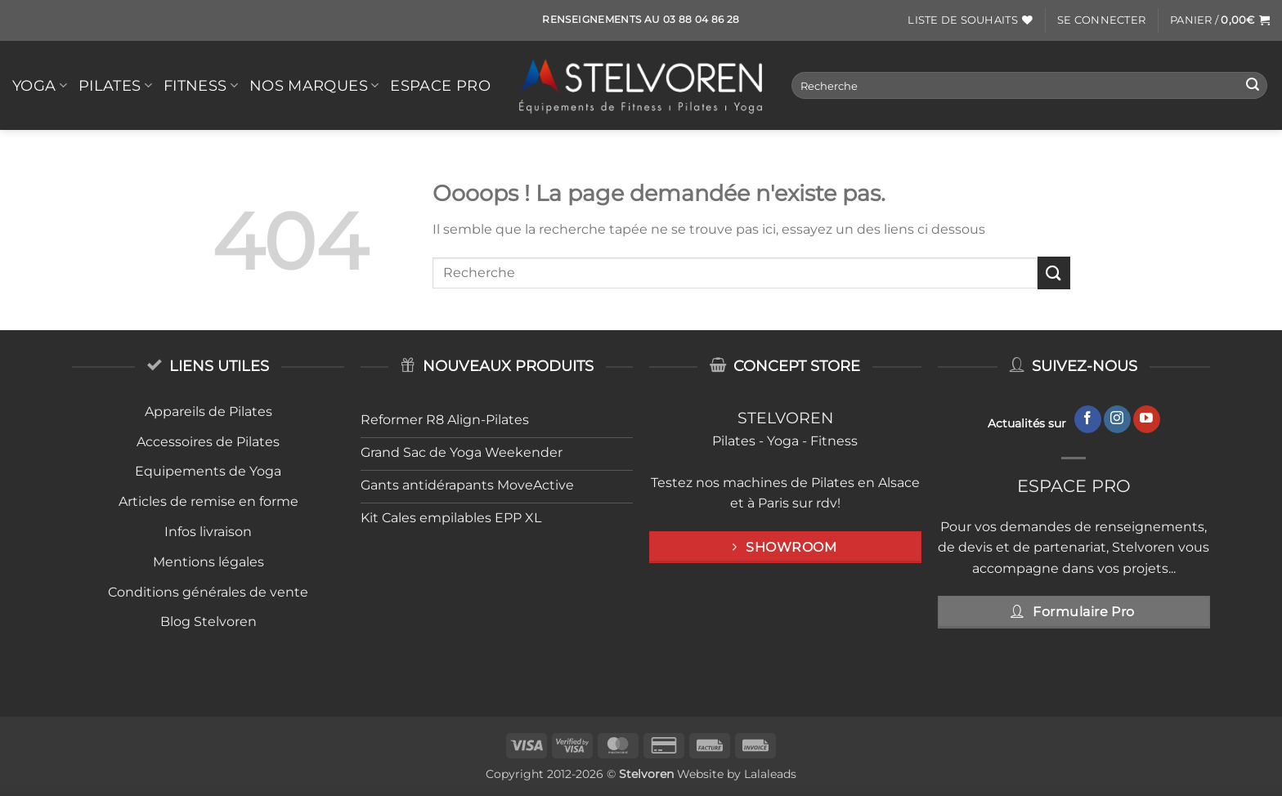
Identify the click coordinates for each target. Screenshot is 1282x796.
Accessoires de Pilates (208, 441)
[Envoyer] (1252, 86)
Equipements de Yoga (208, 471)
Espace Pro (440, 85)
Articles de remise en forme (208, 501)
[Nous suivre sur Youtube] (1146, 419)
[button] (1101, 20)
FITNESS (201, 85)
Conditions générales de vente (208, 592)
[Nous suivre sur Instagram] (1117, 419)
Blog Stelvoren (208, 621)
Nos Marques (314, 85)
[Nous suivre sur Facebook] (1087, 419)
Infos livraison (208, 531)
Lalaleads (770, 774)
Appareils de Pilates (208, 411)
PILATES (115, 85)
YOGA (39, 85)
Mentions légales (208, 562)
